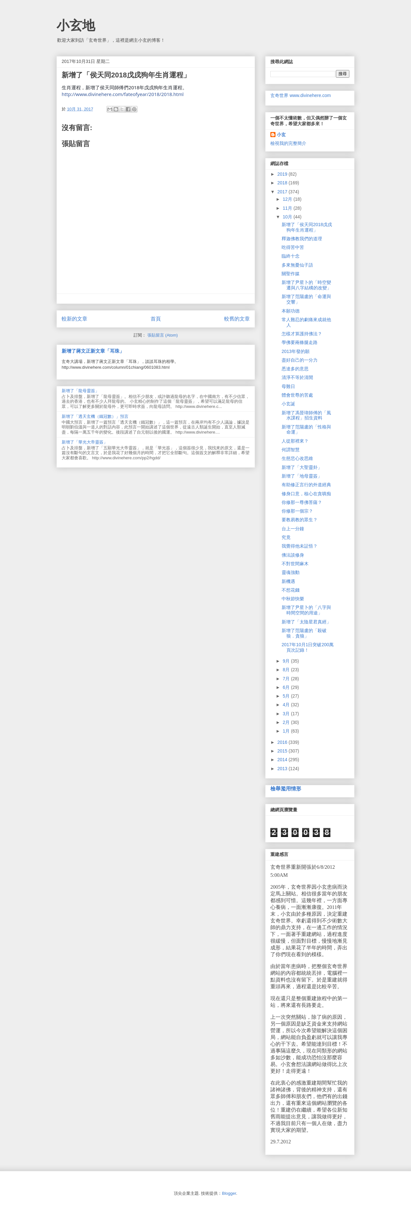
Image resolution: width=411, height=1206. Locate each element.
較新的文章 (74, 318)
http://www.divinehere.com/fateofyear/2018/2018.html (123, 94)
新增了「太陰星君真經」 (306, 621)
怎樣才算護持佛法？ (302, 333)
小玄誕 (288, 403)
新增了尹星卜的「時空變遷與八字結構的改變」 (306, 285)
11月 (288, 208)
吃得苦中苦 (293, 247)
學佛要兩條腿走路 (300, 342)
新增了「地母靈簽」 (302, 476)
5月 (287, 696)
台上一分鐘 (293, 528)
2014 (283, 759)
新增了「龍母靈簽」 (80, 390)
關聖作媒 (291, 273)
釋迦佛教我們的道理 (302, 238)
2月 (287, 722)
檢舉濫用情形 (285, 788)
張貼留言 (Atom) (162, 335)
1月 (287, 731)
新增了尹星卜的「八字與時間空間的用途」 (306, 610)
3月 (287, 713)
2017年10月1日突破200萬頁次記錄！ (308, 647)
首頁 (156, 318)
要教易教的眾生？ (300, 519)
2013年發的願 (296, 351)
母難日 (288, 386)
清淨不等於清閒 (297, 377)
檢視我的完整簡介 (288, 143)
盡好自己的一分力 (300, 360)
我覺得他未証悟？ (300, 546)
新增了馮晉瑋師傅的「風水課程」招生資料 (306, 415)
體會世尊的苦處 (297, 395)
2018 (283, 182)
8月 (287, 669)
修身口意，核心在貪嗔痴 (306, 493)
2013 (283, 768)
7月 (287, 678)
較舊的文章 (237, 318)
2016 (283, 742)
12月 (288, 199)
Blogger (229, 1193)
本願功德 (291, 310)
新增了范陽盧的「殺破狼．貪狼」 (304, 633)
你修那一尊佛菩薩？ (302, 502)
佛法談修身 (293, 555)
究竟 (286, 537)
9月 (287, 661)
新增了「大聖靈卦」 (302, 467)
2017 (283, 191)
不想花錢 (291, 590)
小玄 (281, 134)
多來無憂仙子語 (297, 265)
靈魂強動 (291, 572)
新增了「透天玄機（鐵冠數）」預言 (95, 416)
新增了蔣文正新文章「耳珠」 (93, 351)
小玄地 (76, 25)
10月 (288, 216)
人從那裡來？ (295, 441)
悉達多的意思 (295, 368)
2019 (283, 174)
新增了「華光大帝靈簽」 (85, 442)
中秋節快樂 (293, 598)
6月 (287, 687)
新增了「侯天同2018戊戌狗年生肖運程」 (307, 227)
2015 (283, 750)
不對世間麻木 (295, 563)
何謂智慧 (291, 449)
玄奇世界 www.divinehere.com (300, 95)
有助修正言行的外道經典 (306, 484)
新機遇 (288, 581)
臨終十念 (291, 256)
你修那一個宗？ (297, 511)
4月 (287, 704)
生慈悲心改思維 (297, 458)
